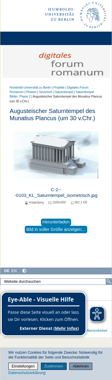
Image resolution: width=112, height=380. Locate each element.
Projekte (59, 87)
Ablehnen (81, 366)
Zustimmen (53, 366)
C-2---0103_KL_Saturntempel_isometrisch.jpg (56, 192)
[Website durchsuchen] (56, 281)
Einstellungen (23, 366)
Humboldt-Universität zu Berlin (30, 87)
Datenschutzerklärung (26, 372)
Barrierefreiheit (97, 330)
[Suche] (109, 281)
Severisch (46, 92)
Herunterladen (56, 222)
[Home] (21, 38)
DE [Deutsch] (7, 270)
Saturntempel (64, 92)
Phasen (31, 92)
